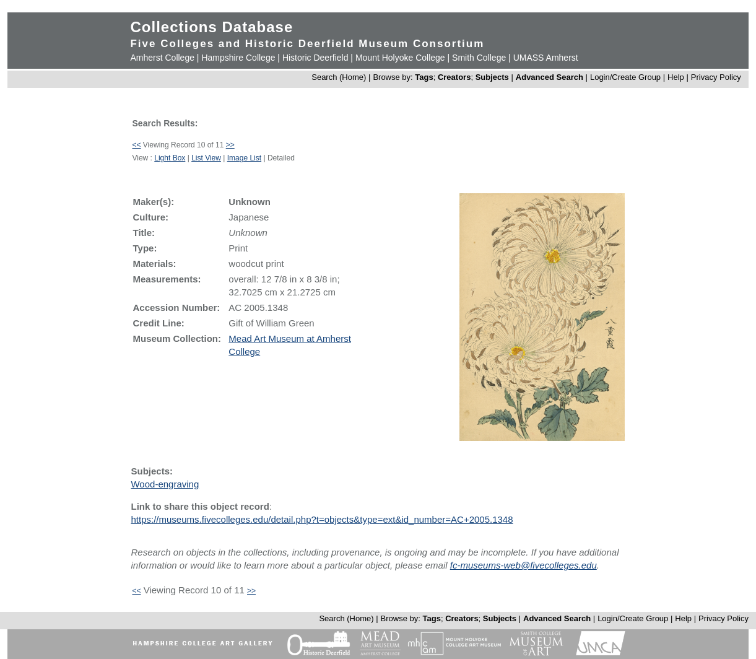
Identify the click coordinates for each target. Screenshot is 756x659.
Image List (244, 158)
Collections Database (211, 27)
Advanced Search (549, 77)
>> (230, 145)
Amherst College (162, 58)
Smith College (479, 58)
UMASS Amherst (545, 58)
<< (136, 145)
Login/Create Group (626, 77)
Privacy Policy (716, 77)
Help (675, 77)
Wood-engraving (165, 484)
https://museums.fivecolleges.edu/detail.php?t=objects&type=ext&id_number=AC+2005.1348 (322, 519)
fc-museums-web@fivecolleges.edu (523, 565)
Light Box (169, 158)
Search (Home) (338, 77)
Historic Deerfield (315, 58)
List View (206, 158)
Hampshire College (238, 58)
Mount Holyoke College (400, 58)
